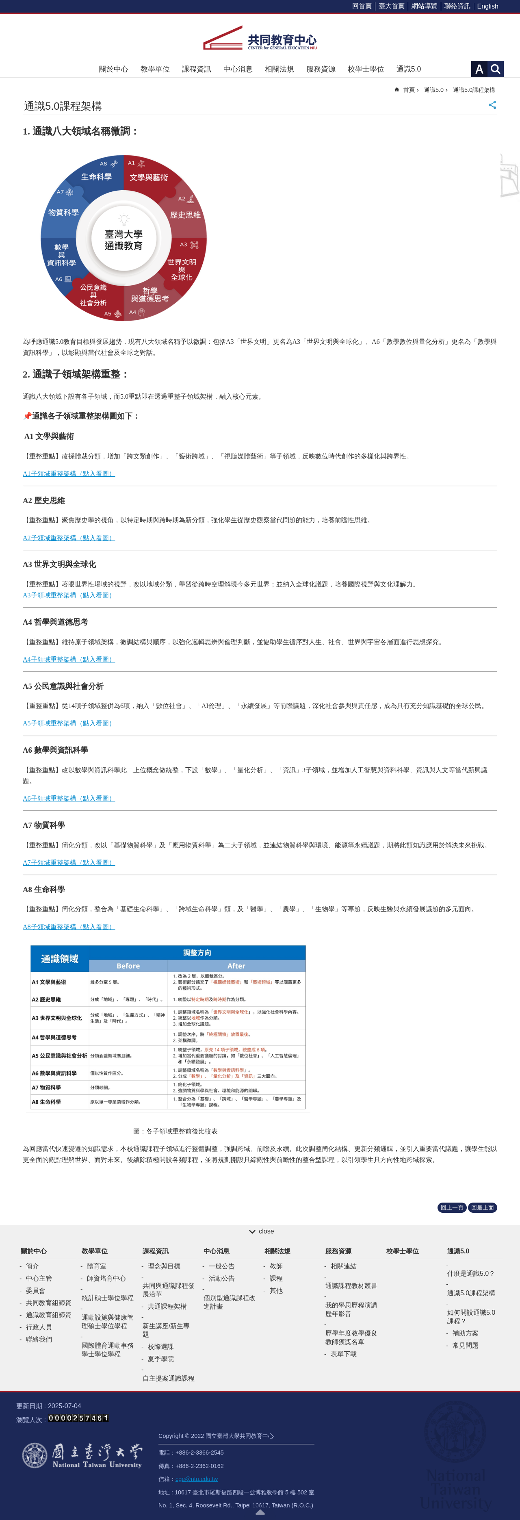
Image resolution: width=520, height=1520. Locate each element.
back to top (260, 1512)
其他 (276, 1290)
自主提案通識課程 (169, 1378)
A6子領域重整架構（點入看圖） (69, 798)
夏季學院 (161, 1358)
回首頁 (362, 5)
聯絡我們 (39, 1339)
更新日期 (29, 1406)
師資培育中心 (106, 1278)
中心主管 (39, 1278)
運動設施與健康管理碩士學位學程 (108, 1321)
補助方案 (466, 1333)
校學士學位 (366, 69)
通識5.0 (408, 69)
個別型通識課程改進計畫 (230, 1302)
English (487, 6)
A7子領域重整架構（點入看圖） (69, 862)
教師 (276, 1266)
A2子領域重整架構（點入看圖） (69, 537)
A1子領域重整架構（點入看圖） (69, 473)
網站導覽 (425, 5)
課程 (276, 1278)
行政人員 (39, 1327)
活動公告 (222, 1278)
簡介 (32, 1266)
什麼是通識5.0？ (471, 1273)
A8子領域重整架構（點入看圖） (69, 926)
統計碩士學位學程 (108, 1297)
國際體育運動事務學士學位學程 (108, 1349)
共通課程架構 (167, 1306)
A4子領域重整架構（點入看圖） (69, 659)
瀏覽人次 (29, 1419)
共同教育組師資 (49, 1302)
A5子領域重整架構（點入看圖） (69, 723)
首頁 (409, 90)
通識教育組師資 (49, 1315)
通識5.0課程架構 (474, 90)
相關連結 (344, 1266)
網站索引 (496, 69)
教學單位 (155, 69)
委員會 (36, 1290)
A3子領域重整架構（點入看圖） (69, 595)
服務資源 (321, 69)
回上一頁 (452, 1207)
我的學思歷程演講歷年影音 (351, 1309)
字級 (479, 69)
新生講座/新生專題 (166, 1330)
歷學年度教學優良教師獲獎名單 (351, 1337)
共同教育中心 (260, 37)
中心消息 (238, 69)
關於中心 (113, 69)
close (266, 1231)
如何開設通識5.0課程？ (471, 1317)
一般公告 (222, 1266)
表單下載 (344, 1354)
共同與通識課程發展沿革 (169, 1290)
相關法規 (279, 69)
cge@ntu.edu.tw (197, 1479)
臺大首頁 (392, 5)
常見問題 (466, 1345)
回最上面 (482, 1207)
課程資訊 (196, 69)
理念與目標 (164, 1266)
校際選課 (161, 1346)
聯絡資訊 (457, 5)
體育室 (96, 1266)
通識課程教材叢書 (351, 1285)
